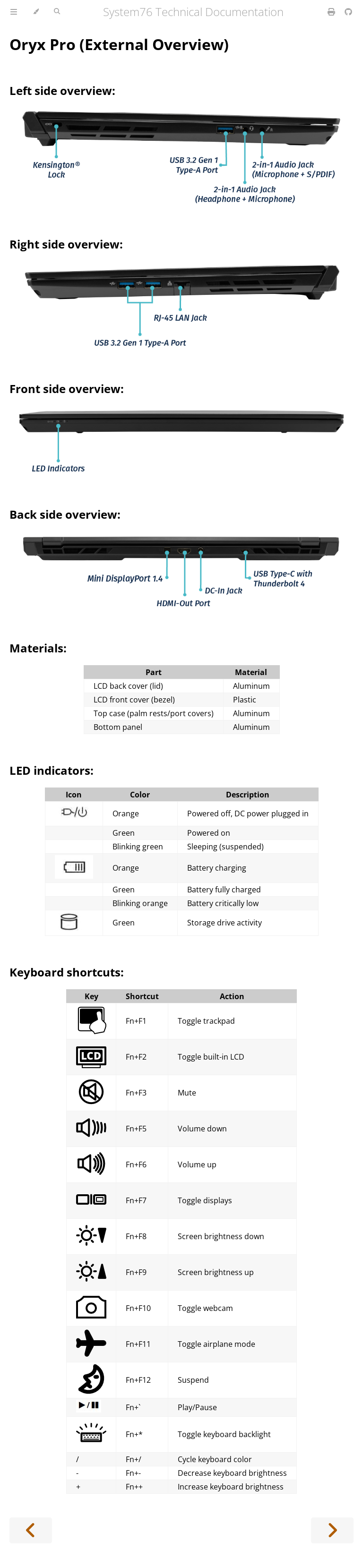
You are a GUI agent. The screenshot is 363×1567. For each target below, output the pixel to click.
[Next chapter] (332, 1530)
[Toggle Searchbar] (57, 12)
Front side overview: (66, 388)
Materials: (38, 648)
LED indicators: (51, 770)
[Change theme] (35, 12)
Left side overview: (62, 90)
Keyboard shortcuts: (66, 972)
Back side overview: (65, 514)
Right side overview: (66, 244)
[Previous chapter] (30, 1530)
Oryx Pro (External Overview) (119, 44)
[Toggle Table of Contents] (13, 12)
